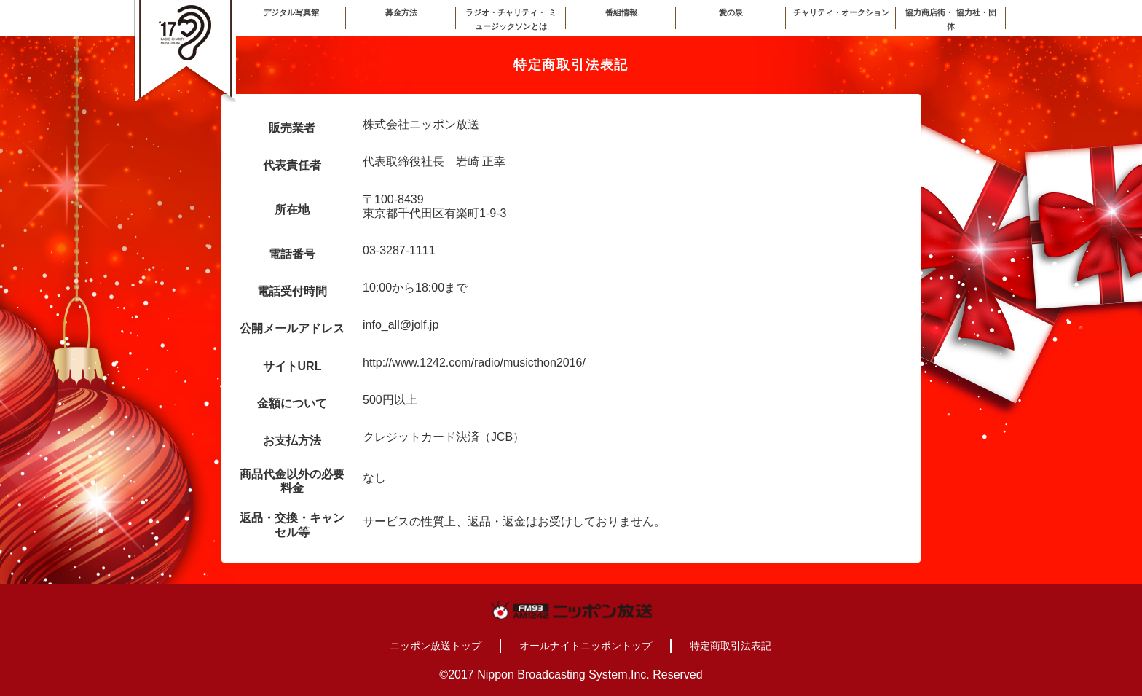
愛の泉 (731, 12)
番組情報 (621, 12)
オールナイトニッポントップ (585, 646)
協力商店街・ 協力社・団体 (950, 19)
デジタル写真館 (291, 12)
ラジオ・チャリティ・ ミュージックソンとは (510, 19)
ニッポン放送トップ (435, 646)
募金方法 (401, 12)
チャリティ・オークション (841, 12)
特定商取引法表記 (730, 646)
